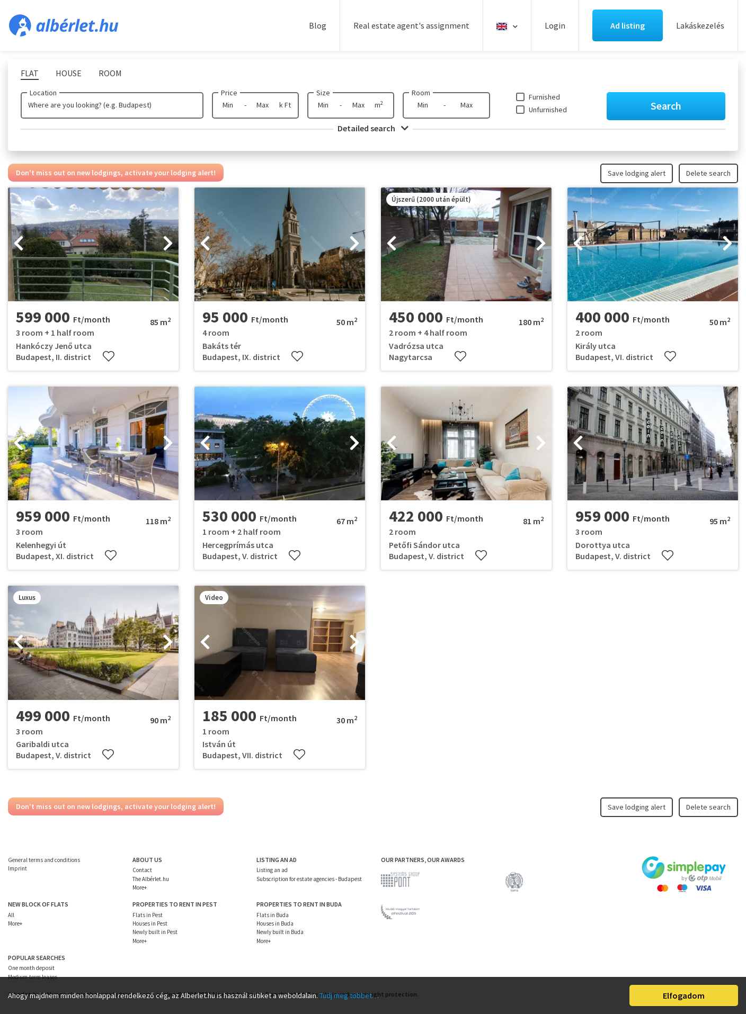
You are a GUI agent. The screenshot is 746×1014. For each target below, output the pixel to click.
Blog (317, 25)
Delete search (708, 173)
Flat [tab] (30, 73)
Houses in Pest (149, 923)
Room (421, 92)
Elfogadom (684, 995)
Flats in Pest (147, 915)
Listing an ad (272, 870)
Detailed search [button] (373, 128)
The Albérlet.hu (150, 879)
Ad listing (627, 25)
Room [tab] (110, 73)
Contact (142, 870)
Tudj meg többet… (349, 995)
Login (555, 25)
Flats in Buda (272, 915)
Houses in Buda (275, 923)
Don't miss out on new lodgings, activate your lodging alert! (116, 172)
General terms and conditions (44, 860)
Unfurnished (548, 109)
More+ (139, 887)
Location (43, 92)
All (11, 915)
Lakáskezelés (700, 25)
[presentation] (18, 245)
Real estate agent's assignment (411, 25)
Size (323, 92)
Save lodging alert (636, 173)
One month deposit (31, 968)
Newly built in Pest (154, 932)
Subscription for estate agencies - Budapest (309, 879)
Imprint (17, 868)
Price (229, 92)
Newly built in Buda (280, 932)
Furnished (544, 97)
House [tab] (69, 73)
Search (666, 105)
